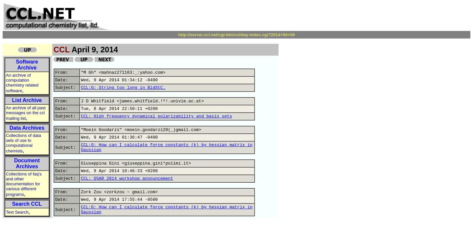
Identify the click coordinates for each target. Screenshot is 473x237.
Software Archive (27, 64)
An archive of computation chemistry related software (22, 83)
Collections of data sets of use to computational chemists (23, 143)
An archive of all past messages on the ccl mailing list (26, 113)
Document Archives (27, 163)
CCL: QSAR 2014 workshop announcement (127, 178)
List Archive (27, 100)
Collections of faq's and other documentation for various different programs (24, 184)
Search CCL (27, 204)
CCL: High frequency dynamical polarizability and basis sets (156, 116)
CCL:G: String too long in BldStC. (123, 87)
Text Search (17, 212)
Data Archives (27, 128)
